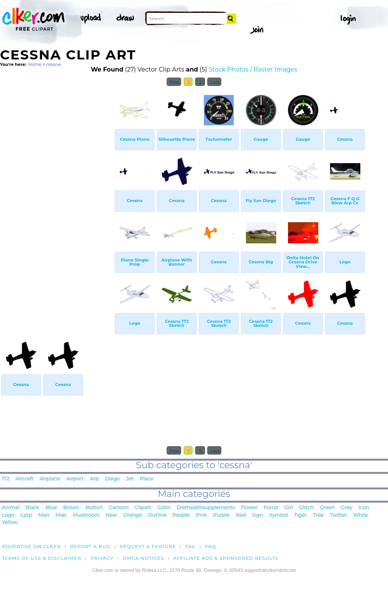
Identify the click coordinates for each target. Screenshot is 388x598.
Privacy (102, 558)
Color (164, 507)
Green (327, 507)
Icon (364, 507)
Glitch (306, 507)
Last (214, 81)
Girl (289, 507)
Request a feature (148, 546)
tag (190, 546)
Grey (346, 507)
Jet (129, 479)
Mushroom (86, 515)
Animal (10, 507)
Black (32, 507)
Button (94, 507)
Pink (201, 515)
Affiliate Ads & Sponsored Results (225, 558)
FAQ (210, 546)
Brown (71, 507)
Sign (257, 515)
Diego (112, 479)
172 (5, 479)
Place (146, 479)
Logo (8, 515)
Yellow (9, 522)
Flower (249, 507)
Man (43, 515)
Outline (157, 515)
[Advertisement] (57, 203)
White (360, 515)
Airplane (50, 479)
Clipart (143, 507)
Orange (133, 515)
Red (241, 515)
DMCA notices (143, 558)
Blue (50, 507)
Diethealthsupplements (206, 507)
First (174, 81)
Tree (318, 515)
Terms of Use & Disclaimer (41, 558)
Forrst (271, 507)
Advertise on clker (31, 546)
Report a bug (90, 546)
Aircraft (24, 479)
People (181, 515)
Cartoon (119, 507)
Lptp (26, 515)
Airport (75, 479)
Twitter (338, 515)
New (111, 515)
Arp (94, 479)
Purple (221, 515)
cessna (53, 64)
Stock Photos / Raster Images (253, 69)
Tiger (300, 515)
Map (61, 515)
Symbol (278, 515)
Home (35, 64)
